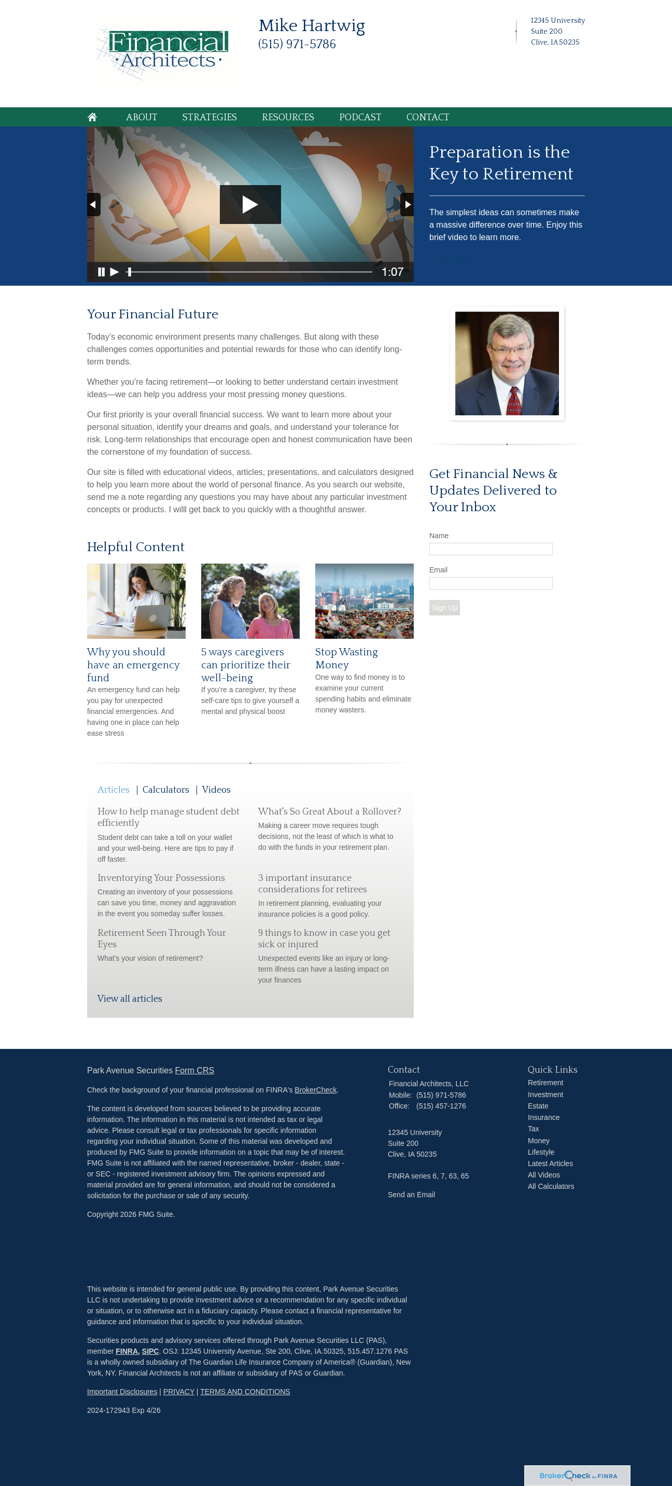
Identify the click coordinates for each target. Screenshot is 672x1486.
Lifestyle (541, 1152)
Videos (216, 790)
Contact (428, 118)
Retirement (545, 1082)
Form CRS (195, 1070)
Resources (288, 118)
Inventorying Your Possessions (161, 878)
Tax (533, 1129)
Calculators (166, 790)
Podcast (360, 118)
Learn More (450, 257)
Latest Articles (550, 1163)
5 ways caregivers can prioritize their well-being (245, 665)
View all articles (129, 999)
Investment (545, 1094)
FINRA (127, 1351)
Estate (538, 1106)
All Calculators (551, 1186)
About (142, 118)
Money (539, 1141)
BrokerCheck (316, 1090)
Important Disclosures (122, 1391)
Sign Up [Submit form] (444, 608)
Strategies (210, 118)
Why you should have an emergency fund (133, 665)
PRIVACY (178, 1391)
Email (438, 570)
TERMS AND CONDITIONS (245, 1391)
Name (439, 535)
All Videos (544, 1175)
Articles (113, 790)
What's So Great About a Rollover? (329, 812)
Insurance (543, 1117)
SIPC (150, 1351)
